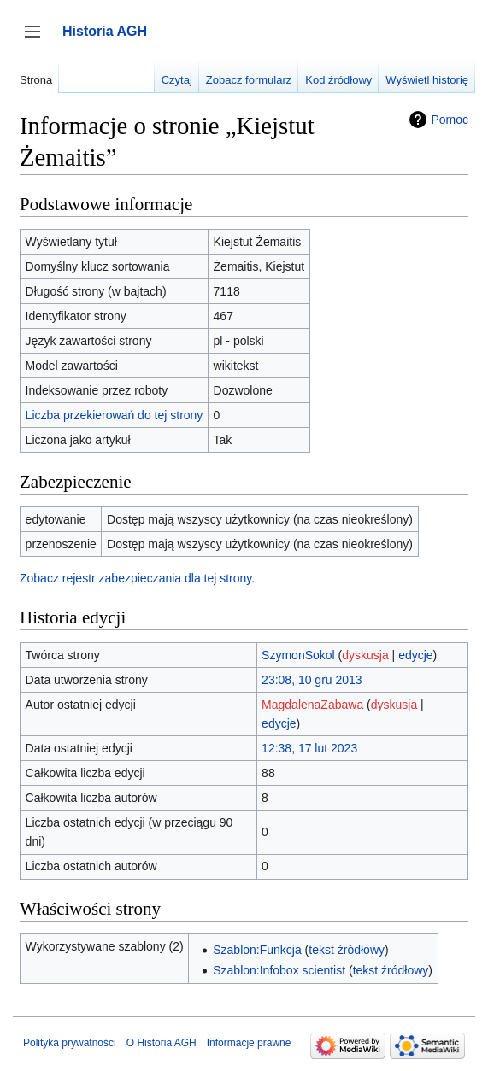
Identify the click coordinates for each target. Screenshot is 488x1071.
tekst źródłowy (347, 950)
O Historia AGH (161, 1043)
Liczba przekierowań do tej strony (114, 415)
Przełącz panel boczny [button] (38, 39)
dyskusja (365, 655)
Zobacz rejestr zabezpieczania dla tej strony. (137, 578)
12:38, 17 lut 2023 (309, 748)
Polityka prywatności (69, 1043)
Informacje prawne (249, 1043)
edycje (415, 655)
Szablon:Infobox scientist (279, 970)
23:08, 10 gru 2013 (312, 680)
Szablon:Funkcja (257, 950)
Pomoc (449, 119)
